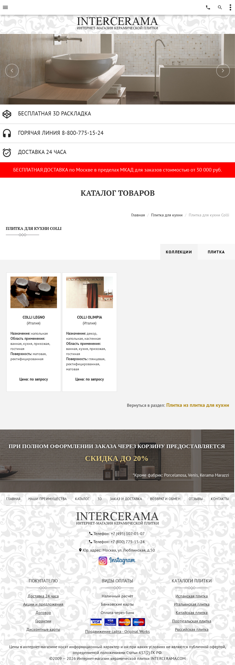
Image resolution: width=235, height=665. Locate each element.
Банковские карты (117, 604)
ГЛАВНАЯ (13, 499)
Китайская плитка (192, 612)
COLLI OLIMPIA (89, 317)
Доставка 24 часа (43, 595)
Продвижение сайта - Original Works (117, 631)
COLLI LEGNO (34, 317)
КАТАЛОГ (82, 499)
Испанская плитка (191, 595)
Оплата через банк (117, 612)
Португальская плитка (191, 620)
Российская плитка (192, 629)
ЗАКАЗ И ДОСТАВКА (126, 499)
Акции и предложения (43, 604)
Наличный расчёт (117, 595)
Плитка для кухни (167, 214)
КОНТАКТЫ (220, 499)
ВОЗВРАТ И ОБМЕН (165, 499)
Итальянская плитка (192, 604)
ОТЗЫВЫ (196, 499)
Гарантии (43, 620)
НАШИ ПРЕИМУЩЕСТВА (47, 499)
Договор (43, 612)
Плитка (216, 251)
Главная (138, 214)
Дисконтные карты (43, 629)
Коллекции (179, 251)
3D (99, 499)
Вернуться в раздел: (178, 405)
